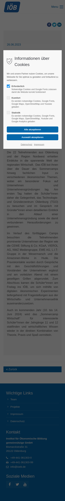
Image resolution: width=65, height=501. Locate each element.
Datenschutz (26, 144)
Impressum (39, 144)
